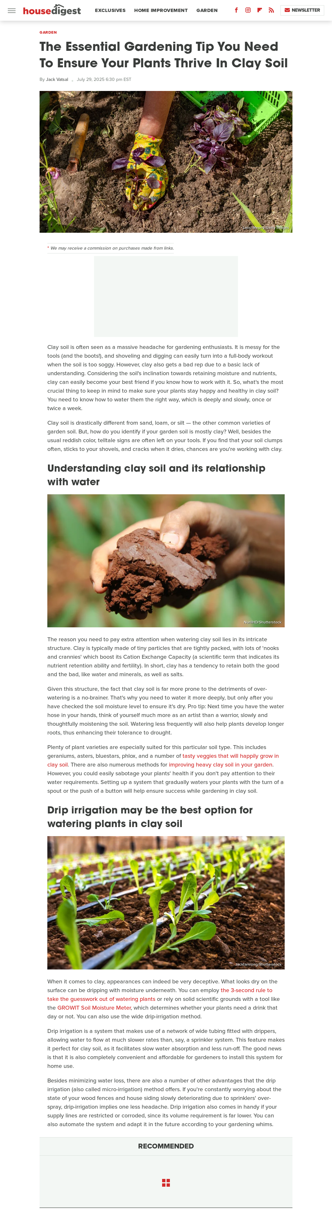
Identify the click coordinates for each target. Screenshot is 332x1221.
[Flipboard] (259, 11)
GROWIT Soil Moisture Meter (94, 1007)
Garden (207, 10)
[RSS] (271, 11)
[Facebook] (236, 11)
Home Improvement (161, 10)
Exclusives (110, 10)
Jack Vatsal (57, 79)
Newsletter (302, 10)
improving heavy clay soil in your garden (220, 764)
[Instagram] (248, 11)
